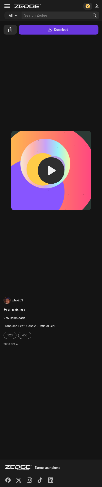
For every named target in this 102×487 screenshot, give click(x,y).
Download (57, 29)
